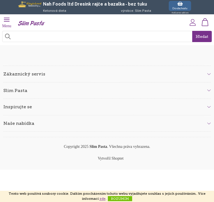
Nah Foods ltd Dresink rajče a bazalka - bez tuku (95, 4)
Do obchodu (180, 5)
